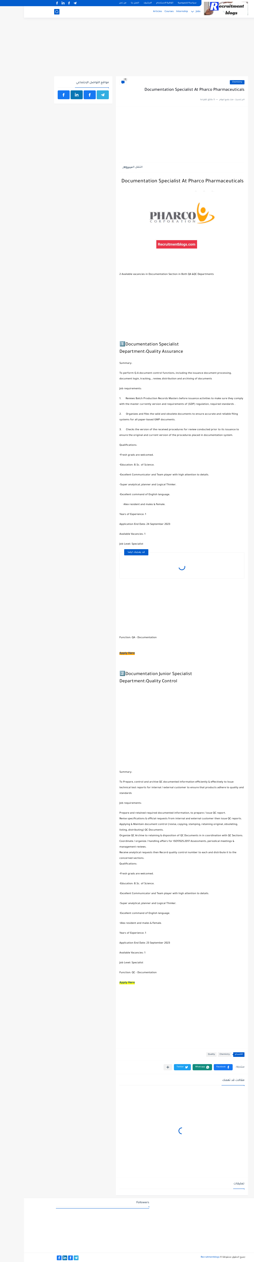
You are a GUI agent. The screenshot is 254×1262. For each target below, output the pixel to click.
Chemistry (213, 82)
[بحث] (32, 11)
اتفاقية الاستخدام (140, 3)
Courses (145, 11)
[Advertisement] (127, 49)
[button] (199, 1067)
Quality (187, 1054)
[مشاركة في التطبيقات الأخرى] (144, 1067)
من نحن (98, 3)
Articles (133, 11)
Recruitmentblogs (186, 1257)
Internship (158, 11)
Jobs (174, 11)
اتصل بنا (111, 3)
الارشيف (124, 3)
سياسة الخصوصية (163, 3)
